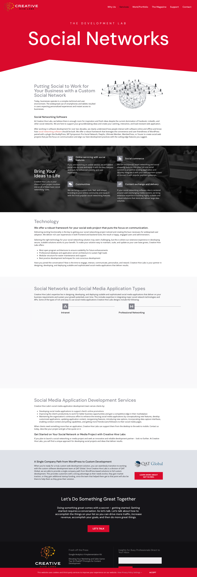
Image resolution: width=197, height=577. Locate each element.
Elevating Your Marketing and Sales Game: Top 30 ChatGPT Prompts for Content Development (87, 561)
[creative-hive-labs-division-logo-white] (47, 547)
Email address (125, 555)
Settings (138, 572)
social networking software (50, 131)
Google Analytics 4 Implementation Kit (85, 554)
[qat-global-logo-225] (149, 462)
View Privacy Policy (125, 572)
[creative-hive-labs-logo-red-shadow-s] (21, 3)
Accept (152, 572)
